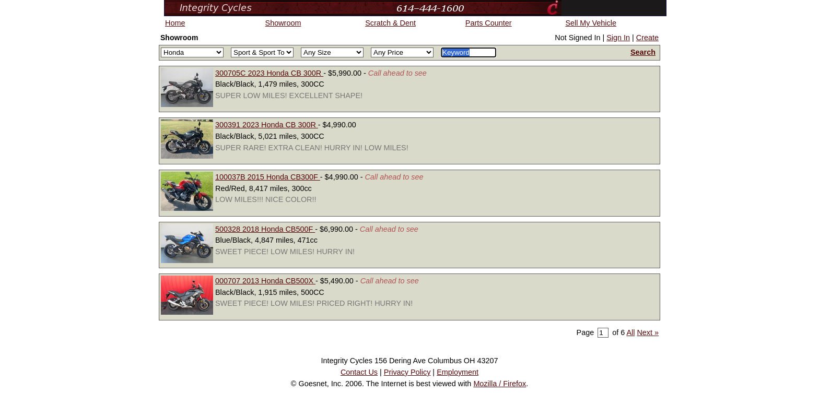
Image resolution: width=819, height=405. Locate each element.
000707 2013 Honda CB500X (265, 281)
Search (643, 52)
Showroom (283, 23)
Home (175, 23)
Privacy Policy (407, 372)
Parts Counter (488, 23)
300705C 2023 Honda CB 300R (269, 73)
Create (647, 37)
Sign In (618, 37)
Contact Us (359, 372)
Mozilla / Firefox (499, 383)
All (630, 332)
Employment (457, 372)
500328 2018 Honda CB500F (265, 229)
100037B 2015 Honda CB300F (267, 177)
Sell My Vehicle (590, 23)
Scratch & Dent (390, 23)
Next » (648, 332)
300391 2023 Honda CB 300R (266, 125)
